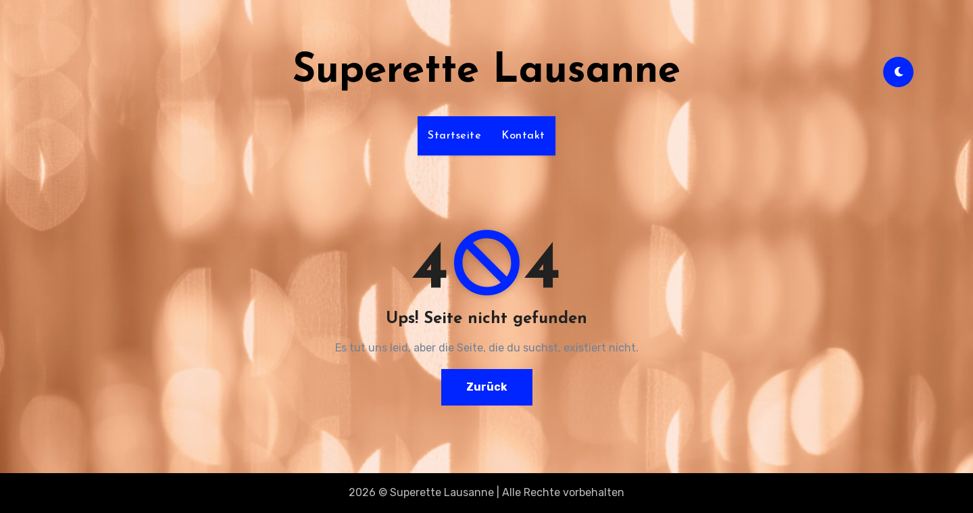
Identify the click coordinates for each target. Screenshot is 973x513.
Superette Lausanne (486, 71)
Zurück (486, 387)
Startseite (454, 135)
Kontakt (523, 135)
